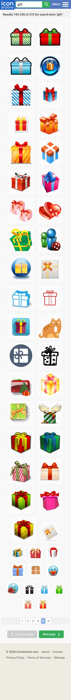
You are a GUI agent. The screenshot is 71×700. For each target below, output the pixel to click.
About (46, 652)
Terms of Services (39, 657)
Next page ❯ (51, 634)
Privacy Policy (15, 657)
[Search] (46, 4)
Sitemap (59, 657)
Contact (57, 652)
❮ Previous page (22, 634)
